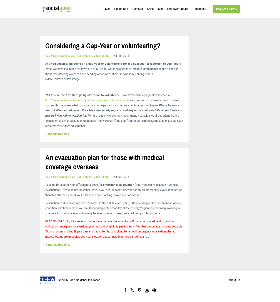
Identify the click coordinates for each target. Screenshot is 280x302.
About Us (234, 280)
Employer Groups (177, 9)
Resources (199, 9)
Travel (106, 9)
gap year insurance (57, 55)
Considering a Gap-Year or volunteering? (103, 45)
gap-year (75, 55)
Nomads (137, 9)
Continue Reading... (58, 134)
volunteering (101, 55)
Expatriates (121, 9)
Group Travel (155, 9)
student (87, 55)
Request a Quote (226, 9)
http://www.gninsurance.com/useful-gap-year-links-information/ (85, 100)
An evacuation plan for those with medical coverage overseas (104, 162)
